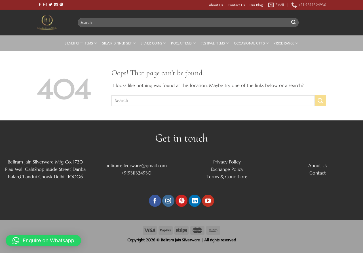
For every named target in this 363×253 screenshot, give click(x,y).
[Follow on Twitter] (50, 5)
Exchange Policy (227, 169)
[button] (43, 240)
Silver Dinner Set (119, 43)
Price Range (286, 43)
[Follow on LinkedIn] (195, 201)
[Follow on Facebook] (39, 5)
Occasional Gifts (251, 43)
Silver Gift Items (81, 43)
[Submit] (293, 22)
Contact (317, 173)
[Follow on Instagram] (45, 5)
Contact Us (236, 5)
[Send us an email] (56, 5)
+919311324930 (136, 173)
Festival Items (215, 43)
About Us (216, 5)
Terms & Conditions (227, 176)
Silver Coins (153, 43)
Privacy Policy (227, 162)
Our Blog (256, 5)
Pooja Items (183, 43)
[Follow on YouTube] (208, 201)
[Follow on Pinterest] (61, 5)
